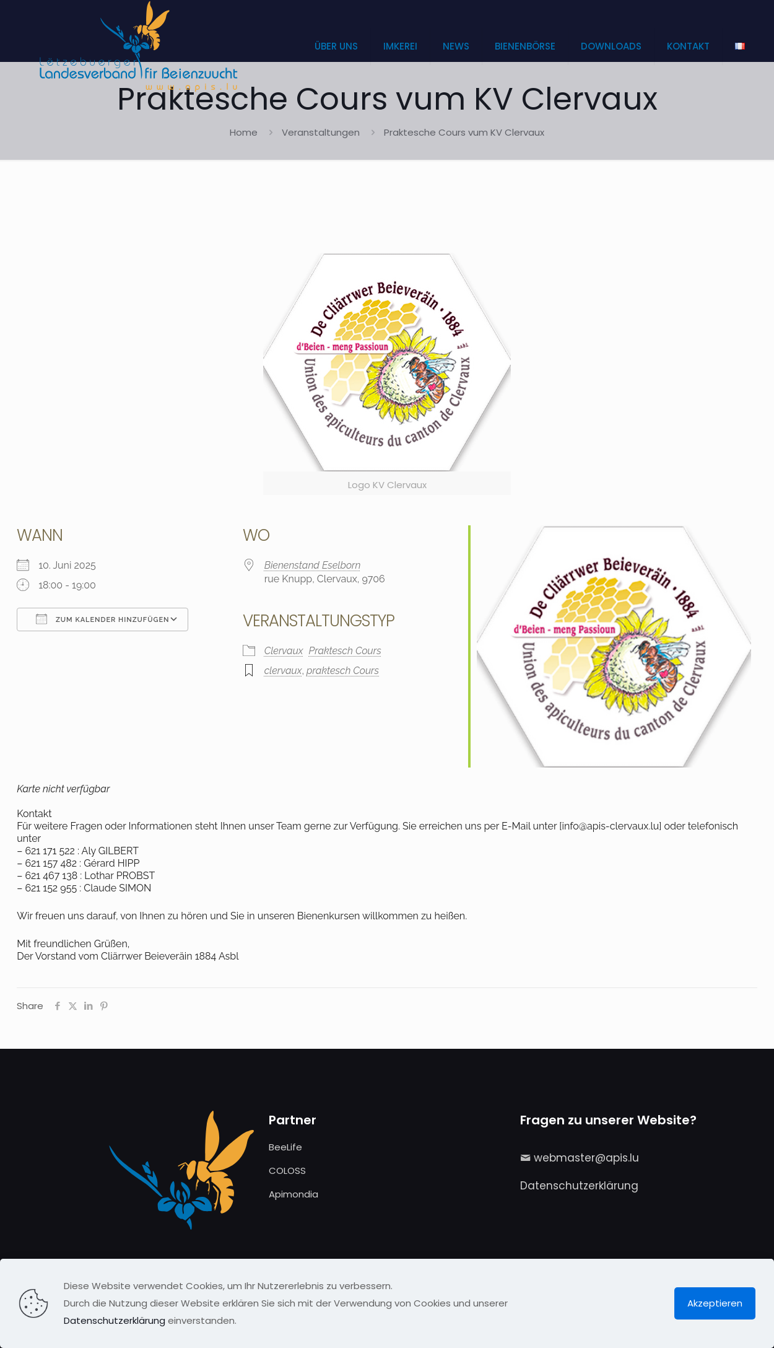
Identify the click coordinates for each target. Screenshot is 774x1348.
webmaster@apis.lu (586, 1157)
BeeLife (285, 1146)
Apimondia (293, 1194)
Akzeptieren (714, 1303)
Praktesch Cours (345, 651)
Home (244, 132)
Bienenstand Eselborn (312, 565)
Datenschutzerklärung (579, 1185)
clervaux (283, 670)
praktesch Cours (343, 670)
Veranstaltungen (321, 132)
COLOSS (287, 1170)
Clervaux (283, 651)
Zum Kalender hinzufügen (102, 618)
